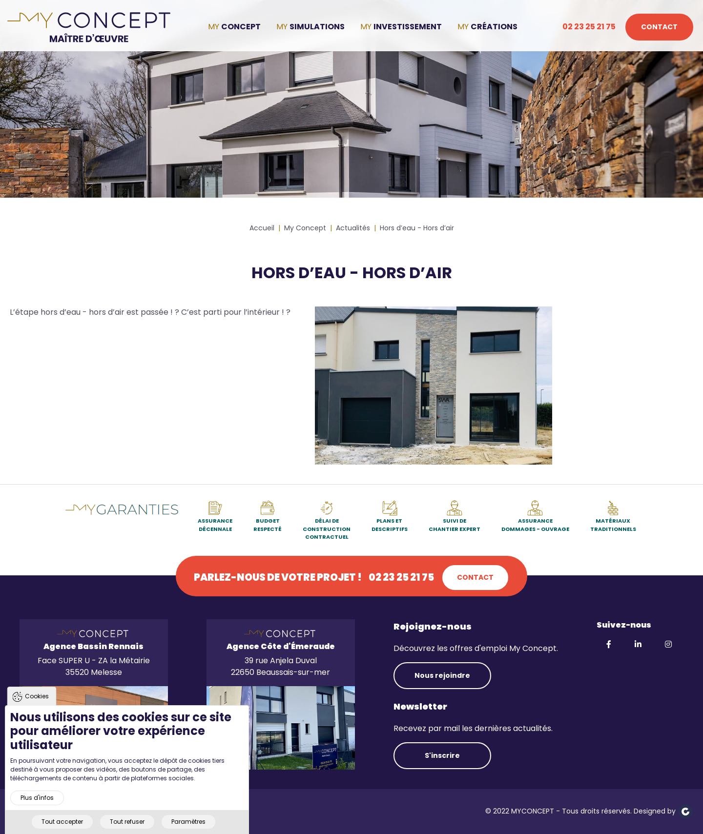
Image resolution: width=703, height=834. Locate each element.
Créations (494, 26)
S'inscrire (442, 755)
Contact (659, 27)
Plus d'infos (37, 804)
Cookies (37, 702)
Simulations (317, 26)
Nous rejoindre (442, 675)
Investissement (407, 26)
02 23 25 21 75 (589, 26)
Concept (241, 26)
